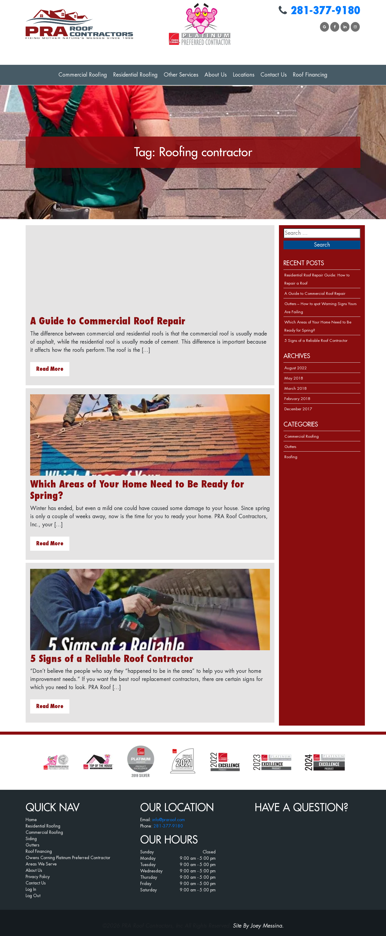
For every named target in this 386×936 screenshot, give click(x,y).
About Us (215, 74)
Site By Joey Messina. (258, 925)
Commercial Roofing (83, 74)
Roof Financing (310, 74)
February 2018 (297, 399)
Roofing (290, 457)
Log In (31, 889)
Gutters (290, 447)
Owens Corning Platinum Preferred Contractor (68, 858)
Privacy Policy (38, 877)
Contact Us (274, 74)
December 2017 (298, 409)
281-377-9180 (325, 10)
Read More (49, 369)
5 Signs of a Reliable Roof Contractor (111, 659)
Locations (244, 74)
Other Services (181, 74)
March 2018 (295, 388)
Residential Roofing (135, 74)
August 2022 (295, 368)
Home (31, 820)
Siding (31, 839)
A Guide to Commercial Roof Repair (107, 321)
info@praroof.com (168, 820)
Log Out (33, 895)
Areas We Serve (41, 864)
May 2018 (293, 378)
